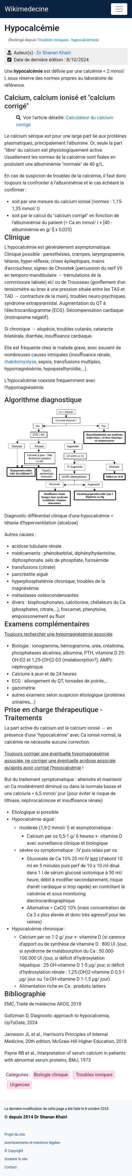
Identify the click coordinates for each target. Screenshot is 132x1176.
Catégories (17, 1074)
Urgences (19, 1084)
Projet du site (14, 1134)
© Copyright (13, 1151)
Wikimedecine (26, 9)
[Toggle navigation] (119, 9)
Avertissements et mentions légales (32, 1143)
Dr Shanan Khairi (54, 53)
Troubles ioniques (94, 1074)
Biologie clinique (51, 1074)
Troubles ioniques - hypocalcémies (67, 40)
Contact (10, 1167)
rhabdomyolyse (20, 362)
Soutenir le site (15, 1159)
